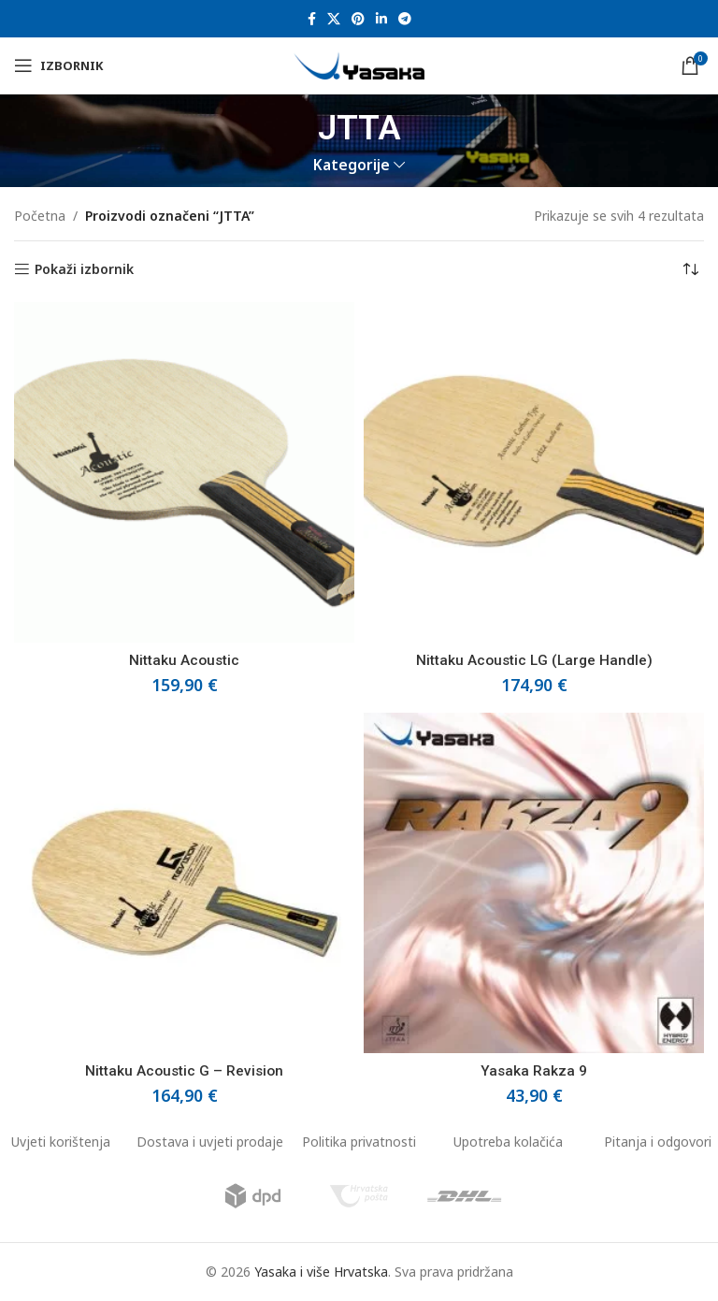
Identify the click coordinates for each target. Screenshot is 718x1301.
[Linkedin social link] (381, 19)
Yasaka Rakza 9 (534, 1070)
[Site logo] (359, 64)
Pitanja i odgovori (657, 1141)
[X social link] (334, 19)
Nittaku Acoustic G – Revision (184, 1070)
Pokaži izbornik (84, 270)
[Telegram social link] (405, 19)
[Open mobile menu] (58, 65)
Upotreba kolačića (508, 1141)
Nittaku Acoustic (184, 660)
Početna (39, 215)
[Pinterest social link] (358, 19)
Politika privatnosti (359, 1141)
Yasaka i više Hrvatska (321, 1271)
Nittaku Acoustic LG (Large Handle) (534, 660)
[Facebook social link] (312, 19)
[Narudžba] (690, 269)
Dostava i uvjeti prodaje (209, 1141)
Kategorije (351, 165)
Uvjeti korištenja (60, 1141)
